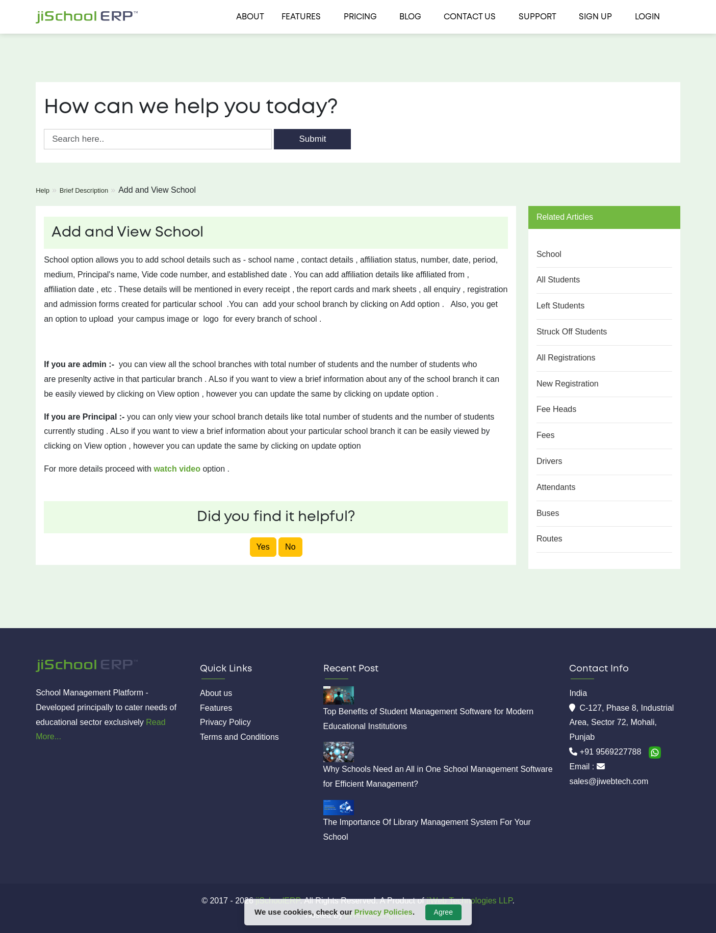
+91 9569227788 (612, 751)
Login (647, 17)
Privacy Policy (225, 722)
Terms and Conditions (239, 737)
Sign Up (595, 17)
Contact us (470, 17)
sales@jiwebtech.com (608, 781)
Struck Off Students (571, 331)
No (290, 546)
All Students (558, 279)
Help (42, 190)
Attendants (556, 487)
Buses (547, 513)
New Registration (567, 383)
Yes (263, 546)
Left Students (560, 305)
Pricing (360, 17)
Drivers (549, 461)
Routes (549, 538)
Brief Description (84, 190)
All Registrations (566, 357)
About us (216, 693)
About (250, 17)
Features (301, 17)
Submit (312, 139)
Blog (410, 17)
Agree (443, 912)
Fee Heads (556, 409)
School (548, 254)
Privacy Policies (383, 912)
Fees (545, 435)
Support (537, 17)
